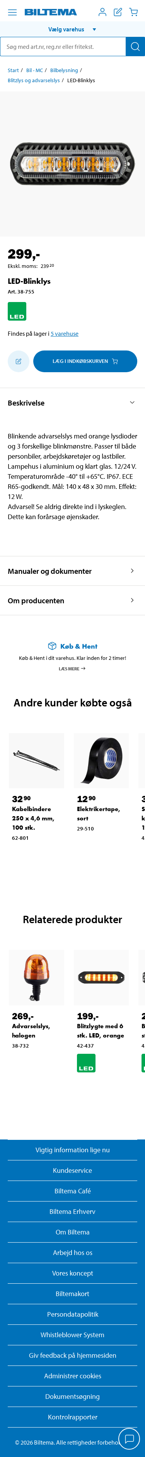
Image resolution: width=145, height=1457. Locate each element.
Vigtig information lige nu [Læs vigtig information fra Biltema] (73, 1149)
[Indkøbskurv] (133, 12)
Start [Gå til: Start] (13, 70)
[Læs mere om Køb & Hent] (72, 646)
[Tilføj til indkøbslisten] (18, 361)
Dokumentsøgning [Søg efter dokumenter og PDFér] (72, 1396)
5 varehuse (64, 333)
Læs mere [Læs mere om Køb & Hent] (72, 668)
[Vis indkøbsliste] (118, 12)
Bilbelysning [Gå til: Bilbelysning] (64, 70)
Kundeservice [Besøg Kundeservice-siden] (72, 1170)
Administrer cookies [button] (72, 1375)
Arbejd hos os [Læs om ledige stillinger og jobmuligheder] (72, 1252)
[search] (72, 46)
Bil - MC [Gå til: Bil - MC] (34, 70)
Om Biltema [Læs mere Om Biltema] (73, 1231)
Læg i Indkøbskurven (85, 360)
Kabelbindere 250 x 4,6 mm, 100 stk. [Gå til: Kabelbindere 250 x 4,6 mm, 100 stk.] (33, 818)
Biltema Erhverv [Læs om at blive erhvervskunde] (72, 1211)
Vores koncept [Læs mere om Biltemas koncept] (72, 1273)
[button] (72, 29)
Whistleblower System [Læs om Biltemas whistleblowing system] (72, 1334)
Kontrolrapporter (72, 1416)
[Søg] (135, 46)
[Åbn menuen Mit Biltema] (102, 12)
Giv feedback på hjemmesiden (72, 1355)
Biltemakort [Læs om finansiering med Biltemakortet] (72, 1293)
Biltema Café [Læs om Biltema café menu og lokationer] (73, 1190)
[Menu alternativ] (12, 12)
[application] (129, 1439)
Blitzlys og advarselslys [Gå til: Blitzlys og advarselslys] (34, 80)
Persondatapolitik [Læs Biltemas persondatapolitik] (72, 1314)
